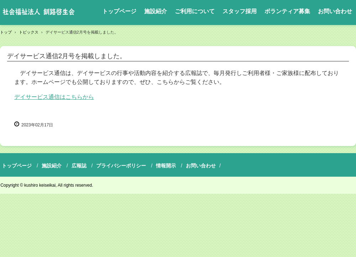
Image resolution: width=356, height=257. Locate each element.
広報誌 (79, 165)
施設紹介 (155, 11)
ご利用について (195, 11)
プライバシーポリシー (121, 165)
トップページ (119, 11)
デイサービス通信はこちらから (54, 97)
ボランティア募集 (287, 11)
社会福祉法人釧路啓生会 (38, 12)
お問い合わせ (335, 11)
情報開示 (166, 165)
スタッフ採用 (239, 11)
